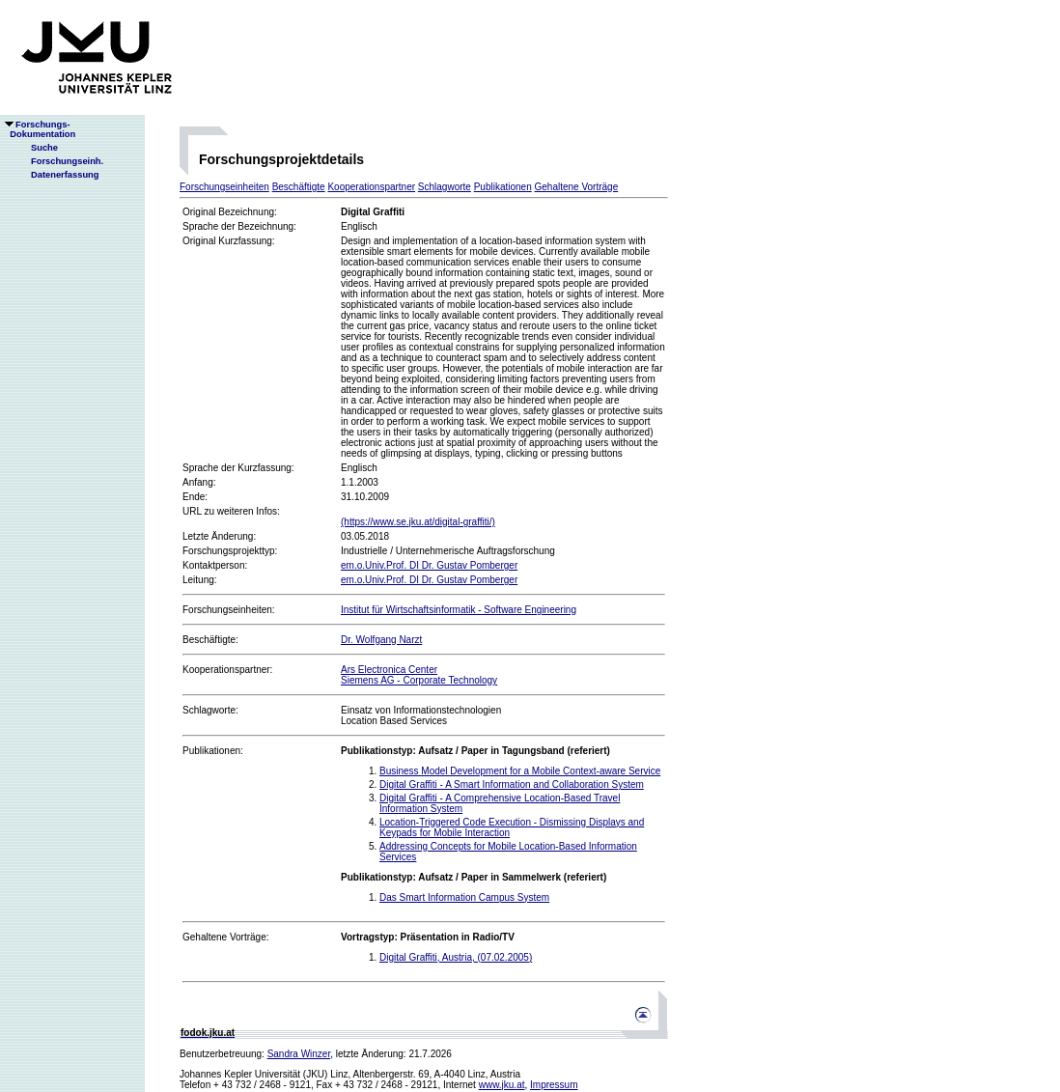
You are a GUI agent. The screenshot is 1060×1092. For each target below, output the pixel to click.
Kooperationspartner (371, 187)
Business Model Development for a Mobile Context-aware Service (519, 771)
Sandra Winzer (299, 1054)
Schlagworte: (210, 710)
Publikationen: (212, 750)
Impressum (553, 1084)
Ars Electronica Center (389, 669)
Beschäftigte (298, 187)
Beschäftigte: (210, 639)
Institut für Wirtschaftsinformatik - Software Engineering (458, 609)
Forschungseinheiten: (228, 609)
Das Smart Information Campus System (464, 897)
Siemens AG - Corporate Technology (419, 680)
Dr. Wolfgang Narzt (381, 639)
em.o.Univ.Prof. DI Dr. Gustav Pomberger (429, 565)
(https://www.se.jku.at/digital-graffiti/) (418, 522)
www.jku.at (502, 1084)
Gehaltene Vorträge (577, 187)
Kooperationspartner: (227, 669)
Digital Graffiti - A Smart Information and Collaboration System (511, 784)
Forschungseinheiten (224, 187)
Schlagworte (444, 187)
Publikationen (503, 187)
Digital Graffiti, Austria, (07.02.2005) (455, 957)
